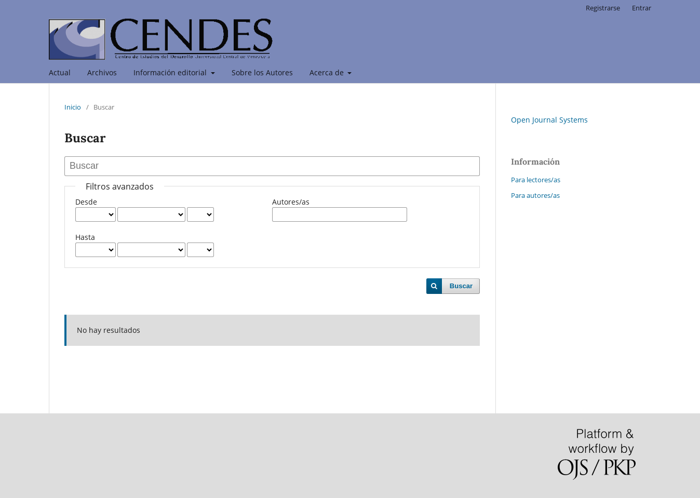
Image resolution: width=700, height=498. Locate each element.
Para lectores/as (535, 179)
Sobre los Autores (262, 72)
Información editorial (171, 72)
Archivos (102, 72)
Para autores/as (535, 195)
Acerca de (327, 72)
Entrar (641, 7)
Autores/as (290, 202)
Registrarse (603, 7)
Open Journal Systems (549, 120)
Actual (60, 72)
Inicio (72, 107)
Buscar (461, 286)
